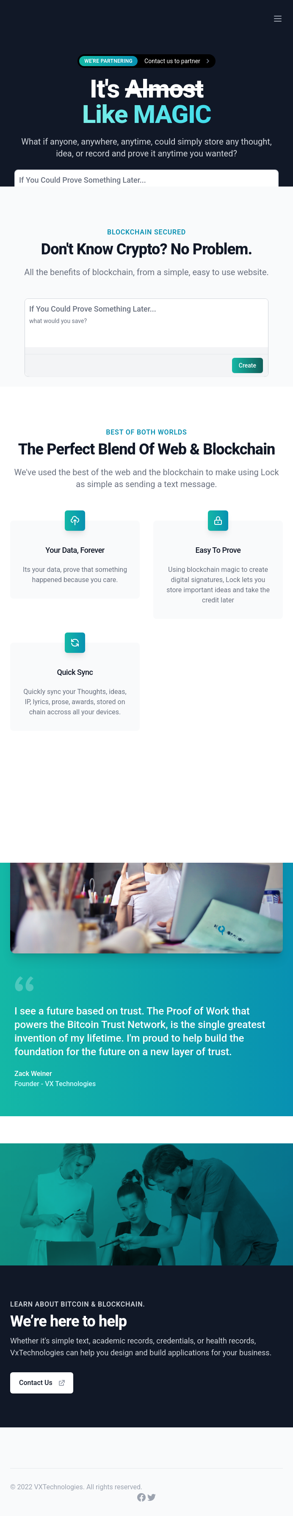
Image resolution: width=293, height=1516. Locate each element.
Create (247, 365)
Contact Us (42, 1383)
